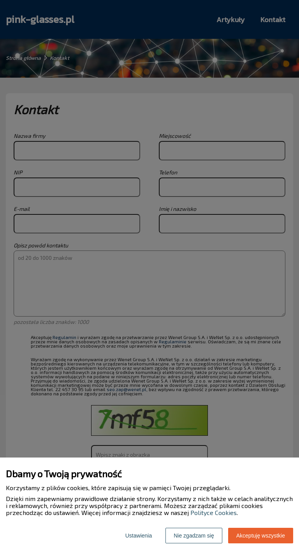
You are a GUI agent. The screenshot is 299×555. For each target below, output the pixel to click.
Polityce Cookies (213, 512)
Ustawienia (138, 535)
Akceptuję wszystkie (260, 535)
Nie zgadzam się (194, 535)
